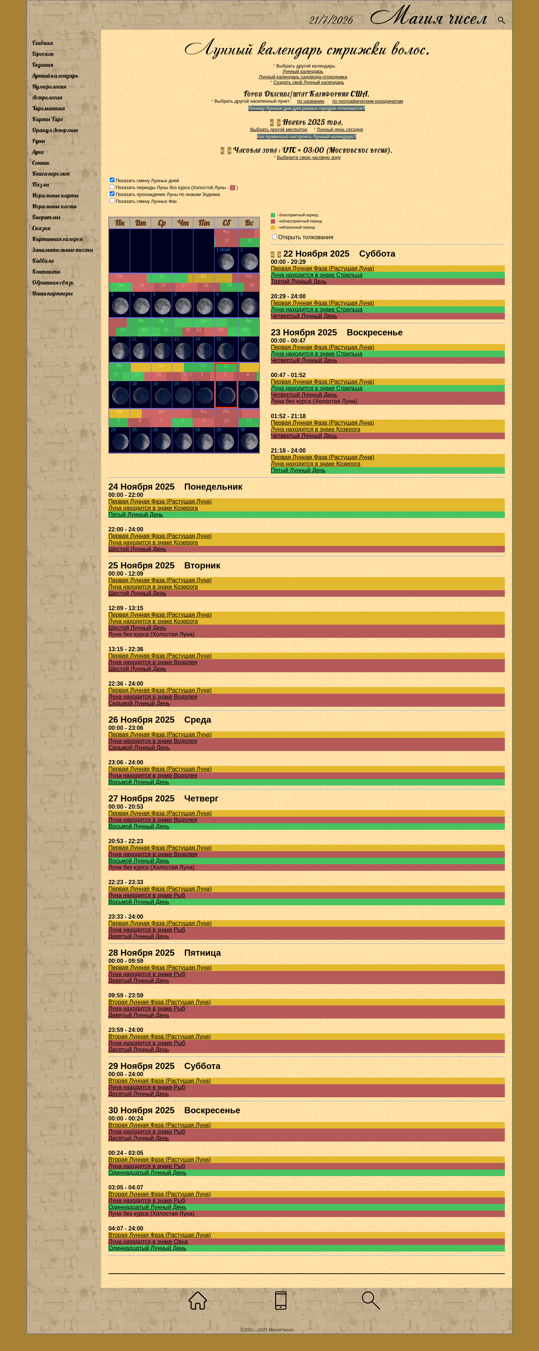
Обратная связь (53, 282)
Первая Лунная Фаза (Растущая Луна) (322, 268)
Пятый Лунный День (298, 470)
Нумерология (49, 86)
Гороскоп (43, 53)
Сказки (41, 228)
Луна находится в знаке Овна (148, 1241)
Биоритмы (46, 217)
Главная (42, 42)
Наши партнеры (52, 293)
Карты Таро (47, 119)
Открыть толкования (305, 237)
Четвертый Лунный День (304, 316)
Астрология (47, 97)
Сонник (41, 162)
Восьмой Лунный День (138, 782)
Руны (38, 140)
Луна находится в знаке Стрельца (316, 275)
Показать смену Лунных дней (147, 180)
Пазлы (40, 184)
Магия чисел (428, 15)
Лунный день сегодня (340, 129)
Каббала (43, 260)
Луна (38, 151)
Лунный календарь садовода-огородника (303, 76)
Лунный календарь (55, 75)
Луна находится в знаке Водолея (152, 662)
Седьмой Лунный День (139, 703)
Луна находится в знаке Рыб (146, 895)
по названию (310, 101)
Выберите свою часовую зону (309, 157)
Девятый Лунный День (138, 936)
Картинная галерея (57, 238)
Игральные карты (55, 195)
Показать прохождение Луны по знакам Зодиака (168, 194)
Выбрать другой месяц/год (278, 129)
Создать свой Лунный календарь (308, 82)
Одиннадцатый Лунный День (147, 1173)
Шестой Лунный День (137, 549)
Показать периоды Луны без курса (153, 187)
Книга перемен (50, 173)
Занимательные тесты (62, 249)
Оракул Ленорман (55, 130)
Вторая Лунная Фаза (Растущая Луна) (159, 1002)
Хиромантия (48, 108)
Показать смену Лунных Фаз (146, 201)
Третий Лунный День (299, 281)
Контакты (46, 271)
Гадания (42, 64)
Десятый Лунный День (138, 1049)
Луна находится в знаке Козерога (315, 429)
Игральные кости (54, 206)
